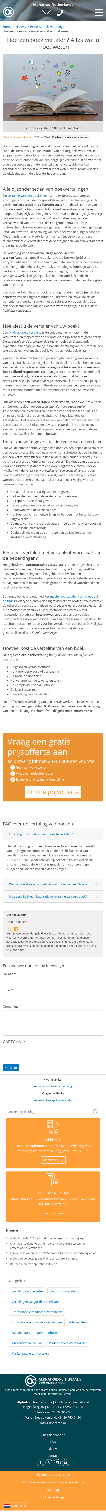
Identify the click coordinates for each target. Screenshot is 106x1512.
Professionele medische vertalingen (36, 1312)
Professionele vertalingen (48, 27)
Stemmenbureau (48, 1333)
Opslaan (11, 1068)
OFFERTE (53, 1139)
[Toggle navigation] (98, 11)
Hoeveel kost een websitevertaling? (53, 1086)
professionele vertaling (25, 332)
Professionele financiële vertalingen (36, 1322)
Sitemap (53, 1490)
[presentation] (31, 1053)
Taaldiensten (20, 1333)
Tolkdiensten (78, 1322)
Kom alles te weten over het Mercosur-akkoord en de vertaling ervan (53, 1253)
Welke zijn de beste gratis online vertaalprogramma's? (44, 1258)
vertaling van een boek (24, 196)
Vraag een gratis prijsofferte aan (39, 746)
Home (7, 27)
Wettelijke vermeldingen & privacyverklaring (53, 1482)
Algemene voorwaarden (53, 1475)
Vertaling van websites (27, 1291)
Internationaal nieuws (26, 1343)
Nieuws (21, 27)
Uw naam (9, 974)
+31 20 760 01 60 (69, 1417)
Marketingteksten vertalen (30, 1353)
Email (7, 990)
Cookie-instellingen (53, 1497)
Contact (53, 1456)
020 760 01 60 (60, 1412)
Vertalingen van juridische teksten (35, 1302)
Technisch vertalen (63, 1291)
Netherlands (19, 1505)
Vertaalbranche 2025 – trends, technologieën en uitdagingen (48, 1238)
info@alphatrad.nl (53, 1423)
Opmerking (11, 1006)
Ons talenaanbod (53, 1192)
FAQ (53, 1442)
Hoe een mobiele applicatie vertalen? (53, 1100)
